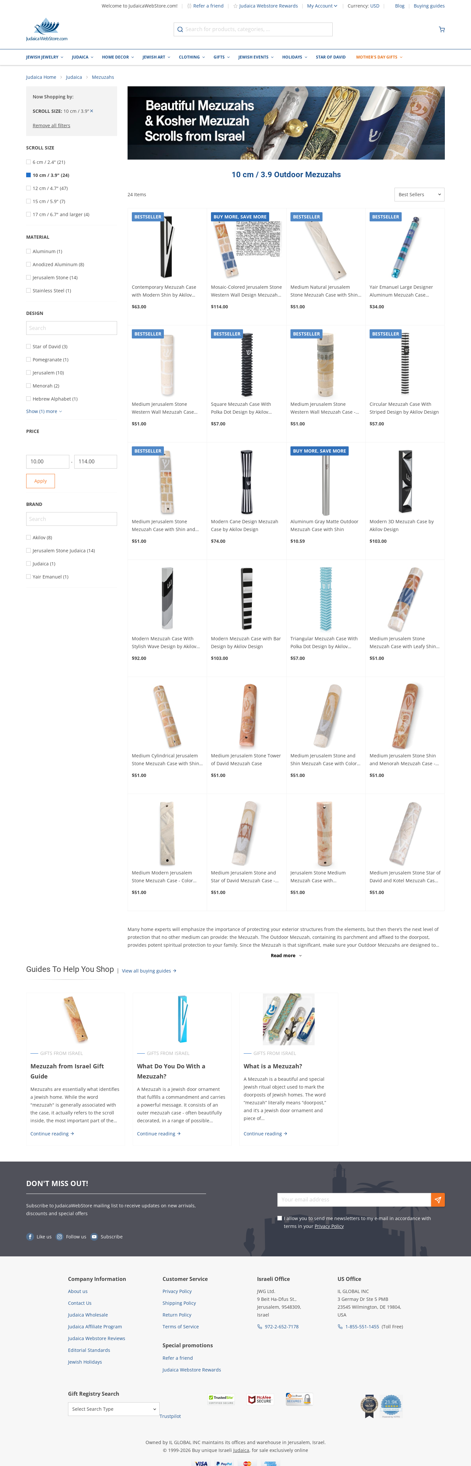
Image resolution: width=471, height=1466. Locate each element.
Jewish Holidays (85, 1362)
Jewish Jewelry (42, 57)
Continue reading (52, 1133)
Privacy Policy (329, 1226)
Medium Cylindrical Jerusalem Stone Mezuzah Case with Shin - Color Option (167, 759)
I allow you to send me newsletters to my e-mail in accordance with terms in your (357, 1222)
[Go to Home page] (46, 29)
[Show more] (45, 411)
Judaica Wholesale (88, 1315)
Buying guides (429, 6)
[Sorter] (419, 194)
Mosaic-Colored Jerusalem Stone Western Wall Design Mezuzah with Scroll (246, 291)
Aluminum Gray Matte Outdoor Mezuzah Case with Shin (324, 525)
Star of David (331, 57)
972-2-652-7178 (282, 1327)
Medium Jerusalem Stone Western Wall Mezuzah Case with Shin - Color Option (163, 408)
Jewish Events (253, 57)
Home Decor (115, 57)
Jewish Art (154, 57)
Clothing (189, 57)
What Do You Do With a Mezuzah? (171, 1071)
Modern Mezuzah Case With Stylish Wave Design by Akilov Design (164, 642)
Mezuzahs (103, 77)
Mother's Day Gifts (376, 57)
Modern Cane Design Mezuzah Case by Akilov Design (244, 525)
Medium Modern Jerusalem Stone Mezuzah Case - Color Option (162, 877)
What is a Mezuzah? (273, 1066)
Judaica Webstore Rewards (265, 6)
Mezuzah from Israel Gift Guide (67, 1071)
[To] (95, 462)
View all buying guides (149, 971)
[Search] (71, 328)
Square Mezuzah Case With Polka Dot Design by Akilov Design (241, 408)
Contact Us (80, 1303)
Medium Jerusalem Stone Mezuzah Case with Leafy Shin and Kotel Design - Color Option (404, 642)
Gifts (219, 57)
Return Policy (177, 1315)
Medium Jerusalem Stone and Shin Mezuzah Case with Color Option (323, 759)
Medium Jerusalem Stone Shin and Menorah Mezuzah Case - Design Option (403, 759)
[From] (47, 462)
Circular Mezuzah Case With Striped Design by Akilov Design (404, 408)
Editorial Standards (89, 1350)
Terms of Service (181, 1327)
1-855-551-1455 (362, 1327)
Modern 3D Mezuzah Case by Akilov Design (402, 525)
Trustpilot (170, 1416)
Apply (40, 481)
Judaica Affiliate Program (95, 1327)
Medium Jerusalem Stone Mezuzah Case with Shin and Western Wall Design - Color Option (163, 525)
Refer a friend (205, 6)
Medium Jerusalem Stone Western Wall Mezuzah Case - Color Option (323, 408)
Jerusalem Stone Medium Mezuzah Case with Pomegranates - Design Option (324, 877)
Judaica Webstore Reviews (96, 1339)
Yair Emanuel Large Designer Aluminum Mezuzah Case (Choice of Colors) (401, 291)
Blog (400, 6)
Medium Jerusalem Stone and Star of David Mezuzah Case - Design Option (243, 877)
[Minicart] (442, 29)
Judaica (80, 57)
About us (78, 1291)
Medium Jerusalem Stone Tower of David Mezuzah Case (246, 759)
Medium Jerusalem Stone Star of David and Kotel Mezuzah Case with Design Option (405, 877)
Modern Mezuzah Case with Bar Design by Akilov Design (246, 642)
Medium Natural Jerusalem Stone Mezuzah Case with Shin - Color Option (325, 291)
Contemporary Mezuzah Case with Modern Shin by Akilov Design (164, 291)
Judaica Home (41, 77)
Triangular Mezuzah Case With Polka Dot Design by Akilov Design (324, 642)
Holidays (292, 57)
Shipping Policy (179, 1303)
